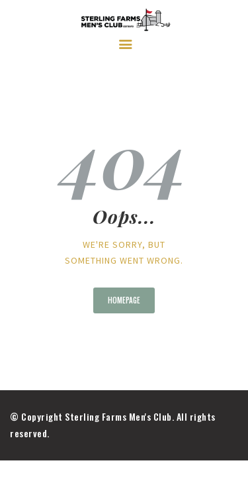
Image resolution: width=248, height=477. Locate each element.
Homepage (124, 300)
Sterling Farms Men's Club (118, 416)
